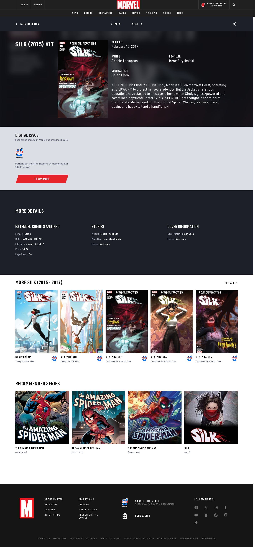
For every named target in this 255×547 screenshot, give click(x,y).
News (75, 13)
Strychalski (121, 379)
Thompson (20, 379)
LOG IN (24, 4)
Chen (32, 379)
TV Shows (151, 13)
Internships (52, 514)
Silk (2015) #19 (23, 375)
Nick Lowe (105, 262)
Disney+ (84, 504)
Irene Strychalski (166, 76)
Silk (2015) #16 (159, 375)
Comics (88, 13)
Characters (106, 13)
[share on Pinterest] (216, 516)
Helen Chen (90, 91)
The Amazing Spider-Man (29, 466)
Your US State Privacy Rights (83, 538)
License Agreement (166, 538)
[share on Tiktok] (196, 523)
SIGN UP (38, 4)
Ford (27, 379)
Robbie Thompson (95, 76)
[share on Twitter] (206, 508)
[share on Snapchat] (206, 516)
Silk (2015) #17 (114, 375)
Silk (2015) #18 (68, 375)
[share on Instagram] (216, 508)
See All (231, 301)
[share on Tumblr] (225, 508)
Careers (50, 509)
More (180, 13)
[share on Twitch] (225, 516)
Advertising (86, 499)
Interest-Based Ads (189, 538)
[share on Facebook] (196, 508)
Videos (167, 13)
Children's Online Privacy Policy (139, 538)
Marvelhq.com (88, 509)
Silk (186, 466)
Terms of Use (43, 538)
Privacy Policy (59, 538)
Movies (136, 13)
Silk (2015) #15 (204, 375)
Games (122, 13)
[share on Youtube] (196, 516)
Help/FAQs (51, 504)
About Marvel (53, 499)
